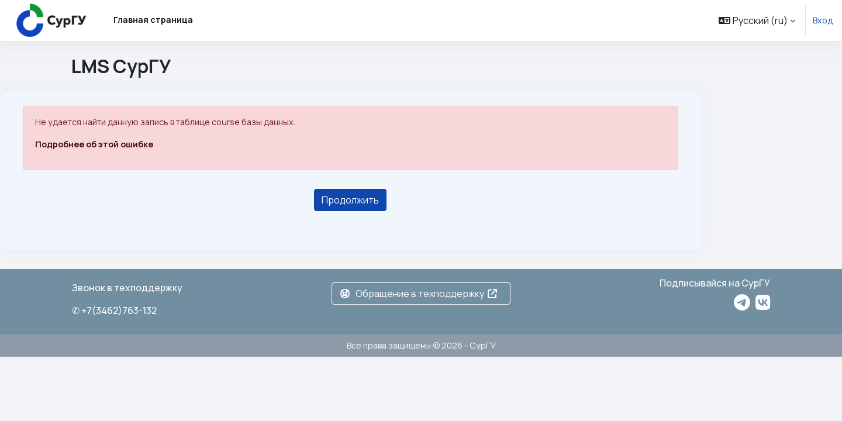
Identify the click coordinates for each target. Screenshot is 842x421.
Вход (823, 20)
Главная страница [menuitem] (153, 19)
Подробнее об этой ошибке (94, 144)
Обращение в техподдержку (418, 293)
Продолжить (350, 200)
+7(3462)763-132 (119, 310)
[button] (757, 20)
